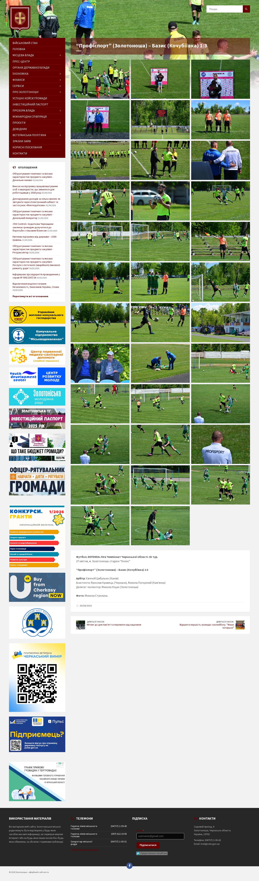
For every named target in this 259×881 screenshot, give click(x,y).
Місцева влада (23, 55)
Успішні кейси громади (30, 98)
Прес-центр (21, 61)
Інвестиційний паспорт (30, 104)
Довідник (20, 129)
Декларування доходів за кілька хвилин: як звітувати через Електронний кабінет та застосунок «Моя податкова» (36, 202)
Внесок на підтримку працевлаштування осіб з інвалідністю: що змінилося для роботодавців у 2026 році (35, 189)
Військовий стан (25, 43)
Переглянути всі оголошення (30, 296)
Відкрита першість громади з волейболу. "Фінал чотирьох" (207, 626)
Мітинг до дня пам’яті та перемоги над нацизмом (114, 624)
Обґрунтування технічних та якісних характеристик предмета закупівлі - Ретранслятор (33, 249)
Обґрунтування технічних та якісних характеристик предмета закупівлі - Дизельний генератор (33, 214)
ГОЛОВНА (19, 49)
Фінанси (19, 80)
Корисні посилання (27, 147)
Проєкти (19, 122)
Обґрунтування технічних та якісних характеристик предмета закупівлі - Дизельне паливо (33, 177)
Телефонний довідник (84, 849)
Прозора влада (24, 110)
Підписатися (148, 845)
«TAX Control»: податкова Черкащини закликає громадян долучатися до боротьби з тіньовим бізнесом (33, 227)
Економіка (20, 73)
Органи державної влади (31, 67)
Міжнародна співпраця (30, 116)
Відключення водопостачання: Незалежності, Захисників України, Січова (36, 285)
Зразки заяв (22, 141)
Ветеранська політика (29, 135)
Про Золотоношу (25, 92)
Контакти (20, 153)
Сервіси (18, 86)
